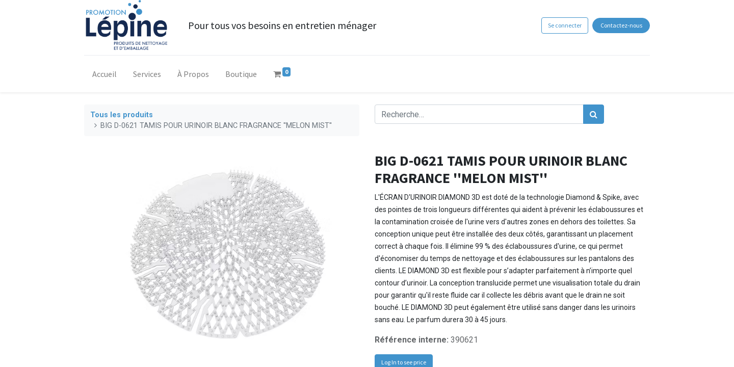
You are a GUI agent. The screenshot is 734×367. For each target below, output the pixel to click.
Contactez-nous (621, 25)
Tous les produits (121, 115)
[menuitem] (104, 76)
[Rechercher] (593, 114)
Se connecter (565, 25)
